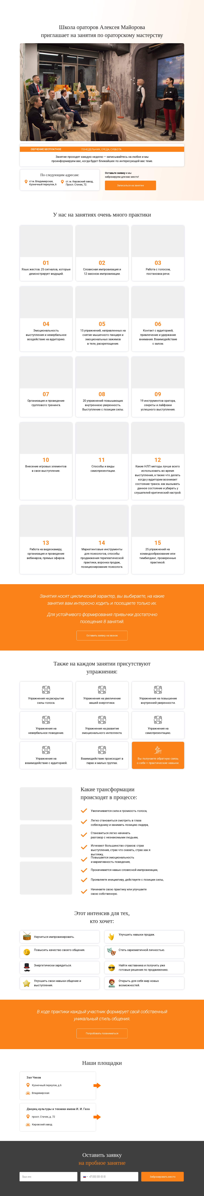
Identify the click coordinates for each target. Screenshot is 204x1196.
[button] (131, 185)
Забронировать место (162, 1176)
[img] (166, 185)
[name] (48, 1176)
